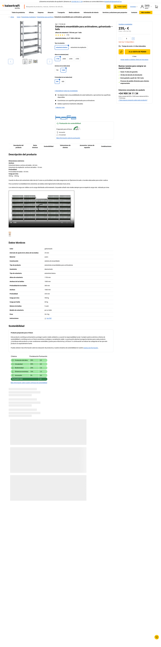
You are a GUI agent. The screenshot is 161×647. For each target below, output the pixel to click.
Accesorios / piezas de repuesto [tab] (87, 146)
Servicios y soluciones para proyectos (115, 12)
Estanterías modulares (28, 17)
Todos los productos (18, 12)
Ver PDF (48, 318)
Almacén (50, 12)
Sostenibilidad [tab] (48, 146)
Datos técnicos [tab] (35, 146)
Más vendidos (145, 12)
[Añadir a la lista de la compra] (121, 51)
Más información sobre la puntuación (68, 138)
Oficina (31, 12)
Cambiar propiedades (125, 24)
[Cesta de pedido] (156, 6)
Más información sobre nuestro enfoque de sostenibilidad (29, 383)
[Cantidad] (126, 38)
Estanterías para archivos (45, 17)
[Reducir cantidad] (120, 38)
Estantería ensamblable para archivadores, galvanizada (73, 17)
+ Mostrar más (60, 107)
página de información (91, 348)
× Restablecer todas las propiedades (66, 91)
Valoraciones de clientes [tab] (65, 146)
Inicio (18, 17)
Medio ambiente (74, 12)
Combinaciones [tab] (106, 146)
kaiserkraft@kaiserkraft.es (113, 1)
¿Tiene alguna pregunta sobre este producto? (133, 100)
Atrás (11, 17)
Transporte (61, 12)
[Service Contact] (156, 637)
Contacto (134, 12)
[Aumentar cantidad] (133, 38)
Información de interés (91, 12)
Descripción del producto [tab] (18, 146)
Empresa (41, 12)
